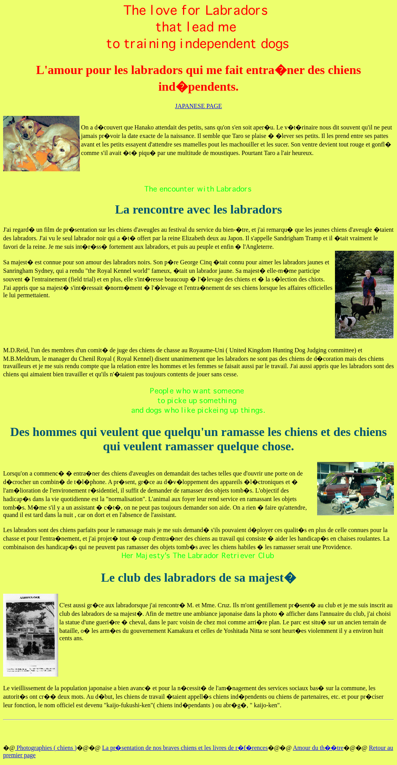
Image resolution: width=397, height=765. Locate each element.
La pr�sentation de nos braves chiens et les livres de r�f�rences (185, 747)
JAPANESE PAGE (198, 106)
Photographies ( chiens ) (46, 747)
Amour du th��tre (318, 747)
